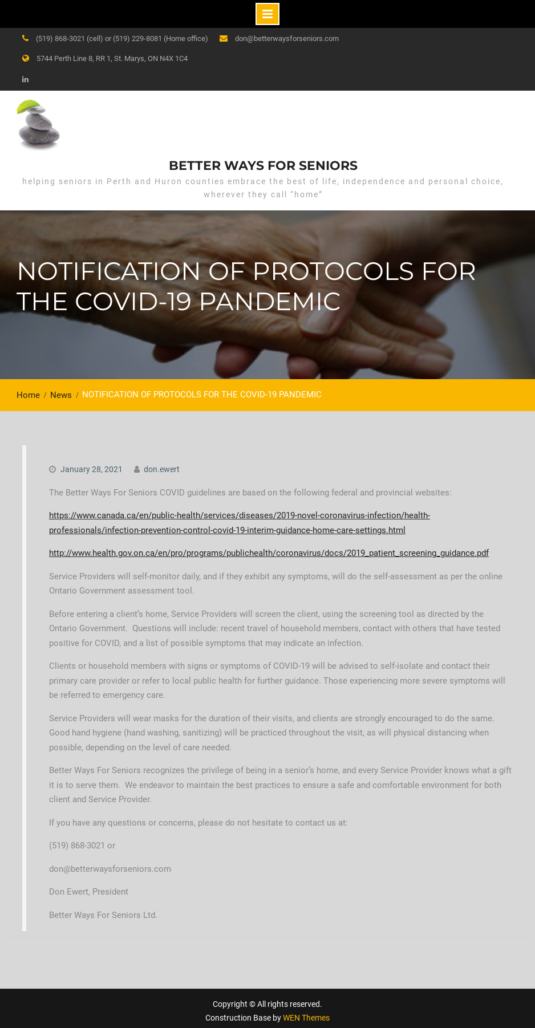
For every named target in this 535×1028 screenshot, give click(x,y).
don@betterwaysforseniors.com (287, 38)
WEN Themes (306, 1012)
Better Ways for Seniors (263, 162)
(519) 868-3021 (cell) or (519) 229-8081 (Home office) (122, 38)
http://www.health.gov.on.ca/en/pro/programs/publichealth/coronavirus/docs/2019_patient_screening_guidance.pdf (269, 547)
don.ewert (162, 463)
